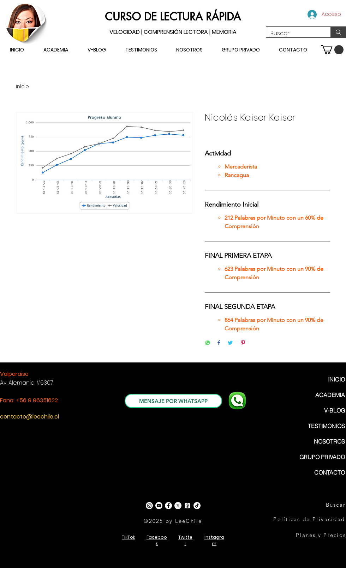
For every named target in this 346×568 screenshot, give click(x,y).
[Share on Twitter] (230, 343)
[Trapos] (187, 505)
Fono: (8, 400)
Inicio (22, 86)
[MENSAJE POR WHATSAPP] (173, 401)
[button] (332, 49)
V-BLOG (334, 410)
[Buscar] (293, 33)
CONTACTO (329, 472)
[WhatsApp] (237, 400)
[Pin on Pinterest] (243, 343)
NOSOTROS (329, 441)
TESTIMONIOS (326, 425)
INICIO (336, 379)
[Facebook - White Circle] (168, 505)
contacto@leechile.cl (29, 417)
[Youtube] (158, 505)
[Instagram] (149, 505)
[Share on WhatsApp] (207, 343)
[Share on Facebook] (218, 343)
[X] (177, 505)
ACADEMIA (330, 394)
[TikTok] (197, 505)
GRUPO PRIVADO (322, 456)
